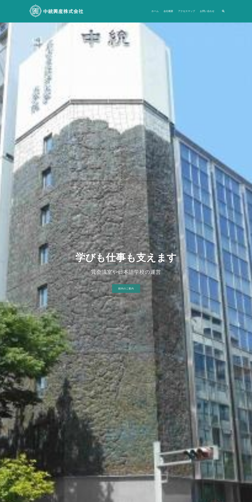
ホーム (155, 11)
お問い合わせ (207, 11)
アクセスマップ (186, 11)
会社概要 (168, 11)
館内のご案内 (126, 288)
